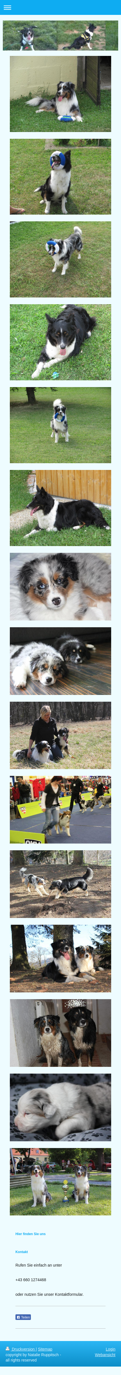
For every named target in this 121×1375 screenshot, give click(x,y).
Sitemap (45, 1349)
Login (110, 1349)
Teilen (23, 1317)
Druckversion (21, 1349)
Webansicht (105, 1355)
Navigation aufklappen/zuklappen (60, 7)
